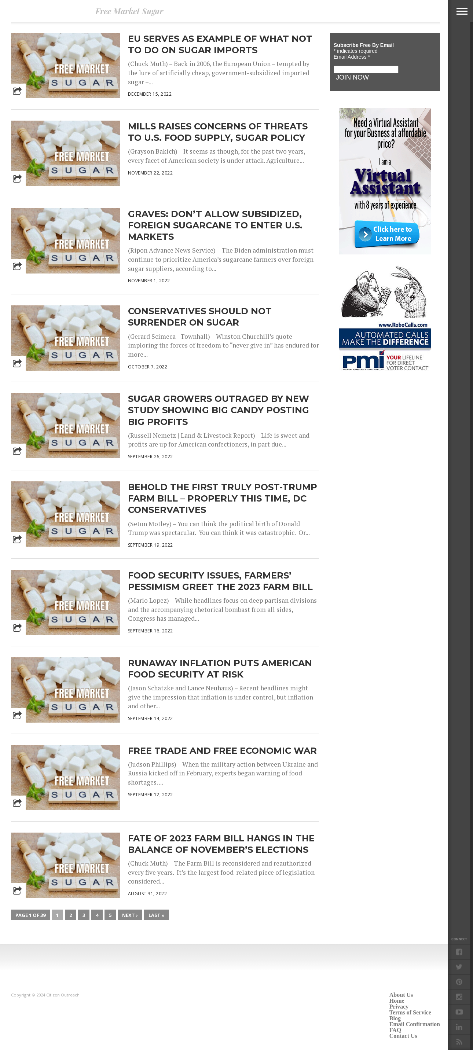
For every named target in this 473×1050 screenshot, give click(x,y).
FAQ (395, 1030)
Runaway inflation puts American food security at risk (220, 669)
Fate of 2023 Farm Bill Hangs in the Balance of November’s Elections (221, 844)
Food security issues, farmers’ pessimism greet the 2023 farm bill (220, 581)
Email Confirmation (414, 1024)
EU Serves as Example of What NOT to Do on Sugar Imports (220, 44)
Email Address (352, 57)
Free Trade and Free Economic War (222, 750)
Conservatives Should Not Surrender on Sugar (200, 317)
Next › (130, 915)
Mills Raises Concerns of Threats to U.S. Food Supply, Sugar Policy (218, 132)
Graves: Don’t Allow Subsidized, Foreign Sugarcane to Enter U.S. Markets (215, 225)
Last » (156, 915)
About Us (401, 995)
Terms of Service (410, 1012)
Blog (395, 1018)
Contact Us (403, 1036)
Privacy (398, 1006)
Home (396, 1001)
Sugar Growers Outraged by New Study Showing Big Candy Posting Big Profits (218, 410)
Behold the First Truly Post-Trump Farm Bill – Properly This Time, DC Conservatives (222, 498)
